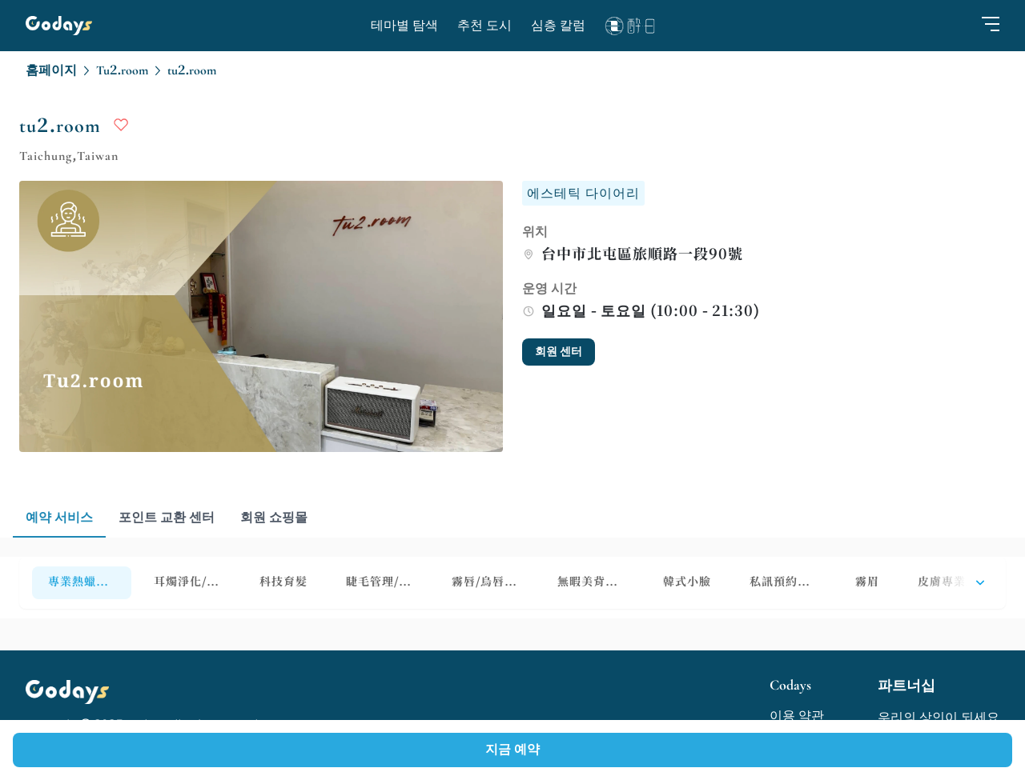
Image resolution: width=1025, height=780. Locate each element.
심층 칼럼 (558, 26)
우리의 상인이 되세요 (938, 718)
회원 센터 (558, 351)
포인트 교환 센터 (167, 518)
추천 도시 (484, 26)
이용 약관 (797, 716)
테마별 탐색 (404, 26)
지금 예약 (512, 750)
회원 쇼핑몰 (274, 518)
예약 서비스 (59, 518)
